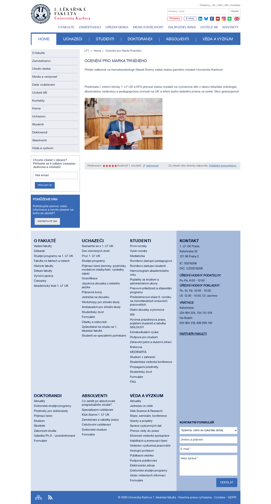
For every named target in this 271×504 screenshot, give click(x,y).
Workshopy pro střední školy (101, 302)
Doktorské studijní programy (52, 406)
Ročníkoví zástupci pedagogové (151, 261)
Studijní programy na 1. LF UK (53, 256)
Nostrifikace (89, 278)
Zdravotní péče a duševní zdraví (150, 342)
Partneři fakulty (193, 334)
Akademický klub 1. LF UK (51, 286)
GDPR (232, 497)
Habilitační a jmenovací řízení (148, 441)
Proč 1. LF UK (91, 256)
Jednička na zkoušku (95, 297)
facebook (212, 19)
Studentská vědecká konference (151, 362)
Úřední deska (117, 27)
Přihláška (174, 19)
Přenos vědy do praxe (144, 431)
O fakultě (66, 27)
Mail (220, 5)
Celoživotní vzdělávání (96, 424)
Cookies (219, 497)
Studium (39, 421)
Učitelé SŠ (209, 27)
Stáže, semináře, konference (148, 416)
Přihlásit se (45, 185)
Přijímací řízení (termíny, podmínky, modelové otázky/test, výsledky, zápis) (104, 270)
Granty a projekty (141, 421)
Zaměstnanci (90, 27)
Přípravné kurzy (92, 292)
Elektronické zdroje (142, 465)
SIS (226, 5)
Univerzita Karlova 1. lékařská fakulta (152, 497)
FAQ (133, 382)
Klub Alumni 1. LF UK (95, 414)
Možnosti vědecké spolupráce (149, 436)
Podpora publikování (143, 460)
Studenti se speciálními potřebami (104, 335)
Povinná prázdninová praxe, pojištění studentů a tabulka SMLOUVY (148, 323)
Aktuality (39, 401)
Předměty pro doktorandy (51, 411)
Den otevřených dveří (96, 251)
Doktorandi (140, 39)
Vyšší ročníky (138, 251)
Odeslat (226, 482)
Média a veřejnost (148, 27)
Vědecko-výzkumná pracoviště (150, 445)
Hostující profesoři (142, 450)
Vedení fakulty (43, 246)
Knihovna (136, 347)
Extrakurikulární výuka (144, 332)
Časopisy (40, 281)
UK (213, 5)
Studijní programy (93, 261)
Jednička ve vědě (141, 406)
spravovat (152, 165)
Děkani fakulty (43, 271)
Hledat (235, 11)
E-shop (190, 19)
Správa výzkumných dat (146, 426)
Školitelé (39, 426)
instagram (224, 19)
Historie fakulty (43, 266)
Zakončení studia (45, 431)
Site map (38, 497)
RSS (50, 497)
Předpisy (205, 5)
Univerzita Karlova (75, 20)
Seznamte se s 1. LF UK (97, 246)
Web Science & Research (146, 411)
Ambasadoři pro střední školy (101, 307)
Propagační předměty (144, 367)
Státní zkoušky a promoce (147, 310)
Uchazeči (72, 39)
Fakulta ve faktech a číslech (52, 261)
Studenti (105, 39)
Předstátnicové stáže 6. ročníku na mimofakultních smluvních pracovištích (150, 301)
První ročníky (138, 246)
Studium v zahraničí (142, 357)
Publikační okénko (142, 455)
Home (43, 39)
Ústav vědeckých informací (147, 475)
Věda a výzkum (218, 39)
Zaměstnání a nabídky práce (100, 420)
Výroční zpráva (43, 276)
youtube (218, 19)
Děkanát (39, 251)
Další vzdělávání (182, 27)
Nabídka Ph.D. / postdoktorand (54, 436)
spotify (229, 19)
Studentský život (93, 312)
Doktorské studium (94, 429)
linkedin (200, 19)
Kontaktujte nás (47, 221)
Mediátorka (137, 256)
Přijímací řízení (43, 416)
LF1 (87, 51)
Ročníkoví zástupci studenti (148, 266)
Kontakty (235, 5)
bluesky (206, 19)
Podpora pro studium (144, 337)
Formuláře (88, 317)
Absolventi (177, 39)
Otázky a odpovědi (94, 322)
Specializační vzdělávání (97, 410)
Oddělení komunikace (223, 165)
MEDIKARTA (138, 352)
